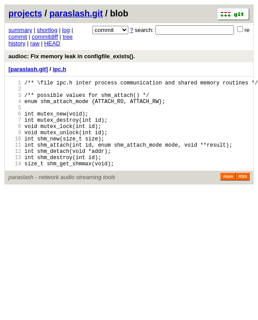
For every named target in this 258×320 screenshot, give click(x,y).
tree (67, 36)
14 (14, 182)
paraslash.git (76, 13)
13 (14, 174)
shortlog (47, 30)
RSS (242, 195)
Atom (228, 195)
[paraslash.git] (28, 69)
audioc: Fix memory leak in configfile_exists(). (71, 56)
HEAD (52, 43)
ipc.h (59, 69)
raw (35, 43)
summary (20, 30)
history (16, 43)
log (66, 30)
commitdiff (45, 36)
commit (17, 36)
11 (14, 159)
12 (14, 167)
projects (25, 13)
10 (14, 152)
